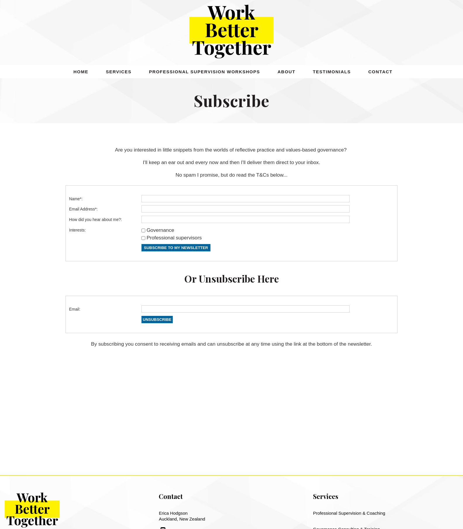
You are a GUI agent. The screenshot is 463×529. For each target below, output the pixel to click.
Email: (74, 309)
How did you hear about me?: (95, 219)
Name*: (75, 198)
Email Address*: (83, 209)
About (287, 71)
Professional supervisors (174, 238)
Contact (380, 71)
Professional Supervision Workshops (204, 71)
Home (80, 71)
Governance (160, 230)
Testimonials (332, 71)
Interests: (77, 230)
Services (119, 71)
